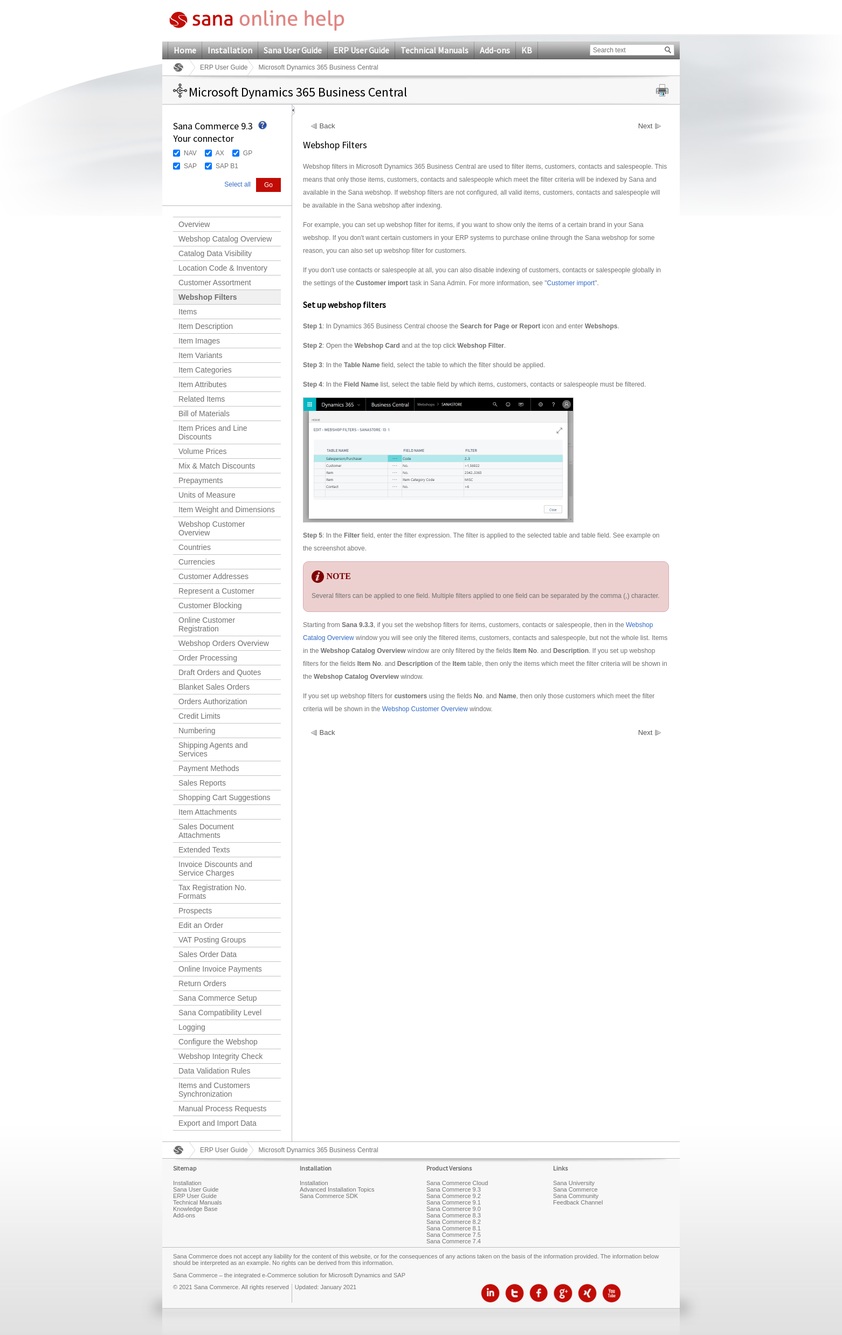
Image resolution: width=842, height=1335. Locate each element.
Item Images (199, 340)
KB (526, 50)
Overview (194, 224)
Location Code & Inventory (222, 268)
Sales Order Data (207, 954)
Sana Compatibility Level (219, 1012)
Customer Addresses (213, 576)
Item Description (205, 326)
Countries (194, 547)
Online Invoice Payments (220, 969)
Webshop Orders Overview (223, 643)
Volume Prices (202, 451)
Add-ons (495, 50)
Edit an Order (200, 925)
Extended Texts (204, 849)
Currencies (196, 562)
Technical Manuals (434, 50)
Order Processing (207, 657)
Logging (191, 1027)
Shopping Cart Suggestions (224, 797)
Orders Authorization (212, 701)
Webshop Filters (207, 297)
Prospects (195, 910)
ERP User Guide (361, 50)
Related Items (201, 399)
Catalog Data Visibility (215, 253)
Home (185, 50)
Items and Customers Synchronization (214, 1089)
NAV (190, 153)
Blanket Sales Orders (214, 687)
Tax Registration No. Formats (212, 891)
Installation (230, 50)
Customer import (571, 283)
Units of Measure (207, 495)
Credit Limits (199, 716)
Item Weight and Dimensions (226, 509)
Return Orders (202, 983)
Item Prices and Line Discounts (212, 432)
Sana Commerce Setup (217, 998)
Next (645, 126)
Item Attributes (202, 384)
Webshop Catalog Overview (225, 239)
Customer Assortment (214, 282)
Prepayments (200, 480)
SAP (190, 166)
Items (187, 311)
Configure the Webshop (218, 1041)
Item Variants (200, 355)
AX (220, 153)
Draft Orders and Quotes (219, 672)
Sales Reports (202, 783)
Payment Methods (208, 768)
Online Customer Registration (206, 624)
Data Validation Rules (214, 1070)
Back (327, 126)
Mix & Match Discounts (216, 466)
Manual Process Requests (222, 1108)
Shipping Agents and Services (212, 749)
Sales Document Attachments (206, 830)
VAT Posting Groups (212, 939)
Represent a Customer (216, 591)
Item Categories (205, 370)
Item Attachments (207, 812)
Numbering (196, 730)
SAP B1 (227, 166)
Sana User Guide (293, 50)
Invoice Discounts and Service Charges (215, 868)
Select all (237, 184)
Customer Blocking (210, 605)
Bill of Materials (204, 413)
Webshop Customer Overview (211, 528)
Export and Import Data (217, 1123)
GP (247, 153)
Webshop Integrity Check (220, 1056)
